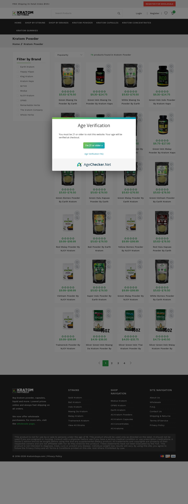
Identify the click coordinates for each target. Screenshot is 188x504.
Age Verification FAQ (94, 154)
